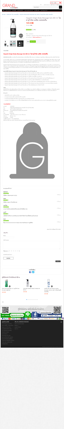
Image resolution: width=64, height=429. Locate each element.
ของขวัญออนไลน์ (44, 10)
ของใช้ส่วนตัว (36, 10)
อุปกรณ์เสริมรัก (20, 10)
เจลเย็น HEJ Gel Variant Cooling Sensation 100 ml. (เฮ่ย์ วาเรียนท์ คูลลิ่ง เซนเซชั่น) (52, 290)
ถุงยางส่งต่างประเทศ (6, 335)
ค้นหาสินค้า (60, 7)
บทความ (16, 328)
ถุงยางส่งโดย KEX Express (7, 337)
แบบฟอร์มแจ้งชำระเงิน (6, 328)
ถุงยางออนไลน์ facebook (61, 322)
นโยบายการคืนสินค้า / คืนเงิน (8, 340)
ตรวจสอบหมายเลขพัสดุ (7, 330)
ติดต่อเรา (16, 325)
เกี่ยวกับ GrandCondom (19, 323)
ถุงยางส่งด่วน (4, 333)
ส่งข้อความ (58, 261)
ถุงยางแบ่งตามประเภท (29, 10)
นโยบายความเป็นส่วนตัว (7, 342)
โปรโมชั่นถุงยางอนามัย (7, 323)
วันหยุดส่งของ (5, 343)
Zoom (23, 38)
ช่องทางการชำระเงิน (6, 327)
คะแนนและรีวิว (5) (7, 188)
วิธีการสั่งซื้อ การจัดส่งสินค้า (7, 325)
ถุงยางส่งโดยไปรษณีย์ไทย (7, 338)
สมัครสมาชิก (59, 4)
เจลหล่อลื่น (14, 10)
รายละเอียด (5, 50)
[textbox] (47, 7)
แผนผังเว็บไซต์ (18, 327)
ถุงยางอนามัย (8, 10)
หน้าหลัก (4, 14)
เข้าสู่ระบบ (53, 4)
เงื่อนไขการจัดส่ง (5, 332)
